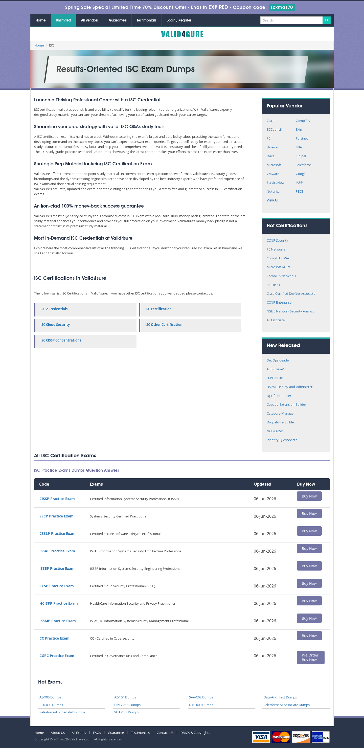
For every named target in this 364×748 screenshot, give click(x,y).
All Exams (79, 732)
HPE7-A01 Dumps (127, 704)
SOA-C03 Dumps (126, 712)
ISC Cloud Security (55, 324)
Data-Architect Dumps (280, 697)
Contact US (165, 732)
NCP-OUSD (275, 431)
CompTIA (303, 121)
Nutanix (273, 192)
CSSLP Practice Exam (57, 533)
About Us (58, 732)
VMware (273, 174)
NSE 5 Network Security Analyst (290, 311)
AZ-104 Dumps (125, 697)
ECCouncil (274, 130)
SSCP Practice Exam (56, 516)
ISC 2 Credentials (53, 309)
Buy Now (309, 496)
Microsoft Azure (278, 267)
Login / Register (179, 20)
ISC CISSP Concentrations (60, 340)
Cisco (271, 121)
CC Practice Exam (54, 638)
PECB (300, 192)
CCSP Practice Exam (56, 585)
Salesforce (303, 165)
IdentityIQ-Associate (282, 440)
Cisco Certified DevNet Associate (291, 294)
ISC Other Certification (164, 324)
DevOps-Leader (278, 360)
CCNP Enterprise (279, 303)
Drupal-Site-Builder (281, 422)
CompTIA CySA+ (279, 258)
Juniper (301, 156)
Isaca (270, 156)
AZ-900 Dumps (50, 697)
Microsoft (274, 165)
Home (41, 20)
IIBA (299, 147)
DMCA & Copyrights (195, 732)
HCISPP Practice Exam (58, 603)
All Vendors (90, 20)
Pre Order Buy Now (310, 657)
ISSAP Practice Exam (57, 551)
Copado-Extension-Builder (286, 405)
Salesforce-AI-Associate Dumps (287, 704)
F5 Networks (276, 250)
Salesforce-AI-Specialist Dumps (62, 712)
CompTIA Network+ (281, 276)
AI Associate (276, 320)
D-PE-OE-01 (275, 378)
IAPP (299, 183)
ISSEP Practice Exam (57, 568)
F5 (268, 139)
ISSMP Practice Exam (57, 620)
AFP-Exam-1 (276, 369)
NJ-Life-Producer (279, 396)
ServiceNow (275, 183)
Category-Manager (281, 414)
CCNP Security (277, 241)
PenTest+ (273, 285)
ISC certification (158, 309)
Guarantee (117, 20)
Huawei (272, 147)
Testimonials (146, 20)
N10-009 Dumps (201, 704)
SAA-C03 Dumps (201, 697)
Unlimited (63, 20)
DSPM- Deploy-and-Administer (289, 387)
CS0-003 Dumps (51, 704)
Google (301, 174)
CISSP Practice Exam (57, 498)
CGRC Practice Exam (56, 655)
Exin (299, 130)
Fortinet (302, 139)
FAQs (97, 732)
